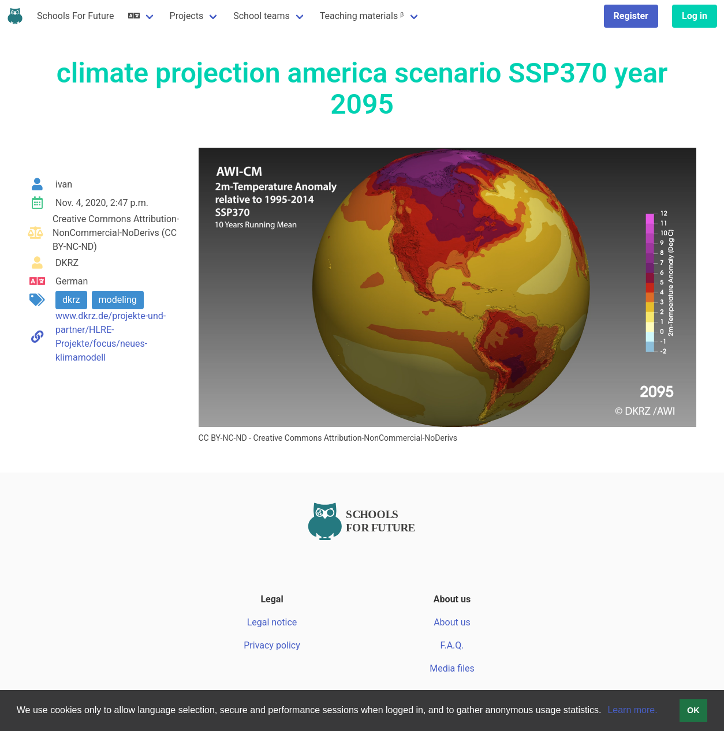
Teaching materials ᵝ (362, 15)
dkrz (71, 299)
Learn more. (632, 710)
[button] (605, 711)
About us (452, 622)
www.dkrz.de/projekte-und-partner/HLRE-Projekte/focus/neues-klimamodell (110, 336)
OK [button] (693, 710)
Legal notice (272, 622)
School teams (261, 15)
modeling (118, 299)
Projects (187, 15)
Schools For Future (75, 15)
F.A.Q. (452, 645)
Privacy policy (272, 645)
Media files (452, 668)
